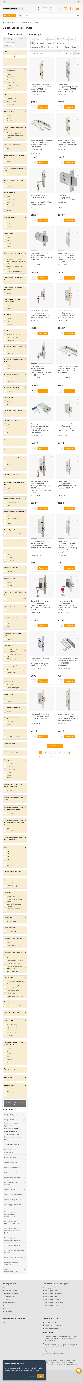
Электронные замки (11, 1134)
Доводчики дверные (15, 1178)
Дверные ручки (15, 1115)
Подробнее (32, 1376)
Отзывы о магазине (10, 1314)
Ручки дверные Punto (51, 1305)
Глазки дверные (10, 1173)
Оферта (52, 1364)
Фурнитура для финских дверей (14, 1251)
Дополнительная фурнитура (15, 1264)
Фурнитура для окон (15, 1245)
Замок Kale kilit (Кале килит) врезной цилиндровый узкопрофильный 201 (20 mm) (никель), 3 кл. (41, 371)
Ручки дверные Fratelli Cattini (54, 1302)
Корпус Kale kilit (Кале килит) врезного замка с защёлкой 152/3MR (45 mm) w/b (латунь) (41, 88)
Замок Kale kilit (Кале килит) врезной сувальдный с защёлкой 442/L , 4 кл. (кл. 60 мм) (40, 314)
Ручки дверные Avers (51, 1296)
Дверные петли (15, 1157)
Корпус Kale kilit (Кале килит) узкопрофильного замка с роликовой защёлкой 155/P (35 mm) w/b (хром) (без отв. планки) (68, 547)
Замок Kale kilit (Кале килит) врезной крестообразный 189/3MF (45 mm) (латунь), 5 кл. (68, 314)
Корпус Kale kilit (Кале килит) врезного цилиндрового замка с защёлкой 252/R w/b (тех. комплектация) (41, 546)
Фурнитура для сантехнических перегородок (10, 1214)
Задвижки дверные (11, 1145)
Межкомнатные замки (12, 1123)
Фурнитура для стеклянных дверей (15, 1239)
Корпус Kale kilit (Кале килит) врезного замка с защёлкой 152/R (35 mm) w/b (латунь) (67, 144)
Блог (4, 1308)
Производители (9, 1302)
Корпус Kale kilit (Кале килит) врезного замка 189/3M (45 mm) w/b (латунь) (40, 718)
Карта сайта (7, 1311)
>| (69, 753)
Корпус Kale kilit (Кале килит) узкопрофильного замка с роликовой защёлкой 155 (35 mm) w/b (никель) (68, 258)
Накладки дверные (15, 1167)
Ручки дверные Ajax (50, 1288)
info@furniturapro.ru (52, 1328)
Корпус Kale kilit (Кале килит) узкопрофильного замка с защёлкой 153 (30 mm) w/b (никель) (68, 718)
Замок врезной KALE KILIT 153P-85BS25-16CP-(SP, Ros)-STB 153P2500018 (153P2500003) (41, 144)
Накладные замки (11, 1129)
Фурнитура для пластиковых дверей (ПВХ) (12, 1231)
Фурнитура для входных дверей (14, 1206)
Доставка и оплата (10, 1291)
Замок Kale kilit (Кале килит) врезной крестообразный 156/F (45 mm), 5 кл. (68, 199)
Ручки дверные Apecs (51, 1291)
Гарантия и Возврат (10, 1293)
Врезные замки (27, 23)
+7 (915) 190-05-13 (45, 7)
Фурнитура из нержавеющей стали (12, 1223)
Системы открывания (15, 1200)
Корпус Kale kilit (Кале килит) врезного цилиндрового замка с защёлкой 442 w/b (40, 662)
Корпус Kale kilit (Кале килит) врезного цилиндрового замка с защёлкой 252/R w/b (67, 485)
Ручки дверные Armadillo (52, 1293)
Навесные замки (10, 1132)
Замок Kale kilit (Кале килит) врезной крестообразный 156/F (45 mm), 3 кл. (41, 257)
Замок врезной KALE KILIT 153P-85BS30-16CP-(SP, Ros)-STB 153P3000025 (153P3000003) (68, 370)
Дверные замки (12, 23)
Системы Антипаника (13, 1195)
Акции (5, 1305)
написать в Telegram (47, 10)
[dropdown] (4, 2)
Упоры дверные (15, 1162)
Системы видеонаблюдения (15, 1271)
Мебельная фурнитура (15, 1258)
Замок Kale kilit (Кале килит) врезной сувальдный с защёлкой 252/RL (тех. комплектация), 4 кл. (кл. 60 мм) (41, 487)
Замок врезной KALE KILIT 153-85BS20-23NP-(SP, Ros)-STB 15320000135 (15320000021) (68, 662)
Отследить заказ (9, 1296)
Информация (9, 1284)
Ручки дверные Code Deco (53, 1299)
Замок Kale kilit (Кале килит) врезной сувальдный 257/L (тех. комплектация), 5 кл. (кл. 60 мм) (67, 605)
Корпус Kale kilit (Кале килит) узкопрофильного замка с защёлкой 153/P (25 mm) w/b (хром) (68, 88)
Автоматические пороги (15, 1184)
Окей (40, 1376)
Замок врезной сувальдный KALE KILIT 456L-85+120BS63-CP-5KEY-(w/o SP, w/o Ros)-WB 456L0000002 (41, 428)
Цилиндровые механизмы (15, 1151)
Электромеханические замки (12, 1138)
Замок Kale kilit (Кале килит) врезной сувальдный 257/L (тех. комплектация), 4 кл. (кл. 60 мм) (41, 605)
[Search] (51, 16)
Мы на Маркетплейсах (14, 1318)
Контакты (6, 1299)
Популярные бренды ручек (56, 1284)
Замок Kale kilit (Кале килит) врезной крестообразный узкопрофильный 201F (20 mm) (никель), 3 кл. (41, 200)
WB (4, 1322)
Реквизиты (7, 1288)
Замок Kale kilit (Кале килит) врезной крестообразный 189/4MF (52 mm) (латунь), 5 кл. (68, 427)
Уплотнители (15, 1190)
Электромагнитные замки (13, 1142)
